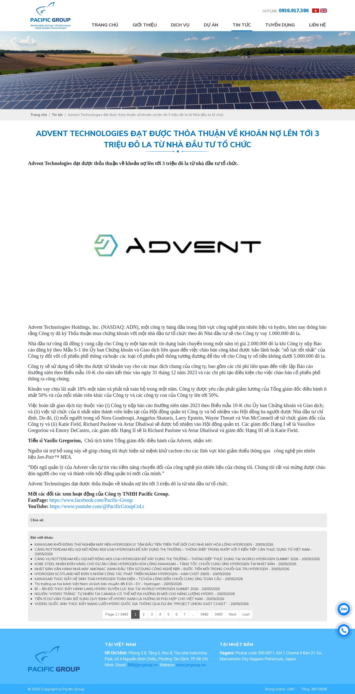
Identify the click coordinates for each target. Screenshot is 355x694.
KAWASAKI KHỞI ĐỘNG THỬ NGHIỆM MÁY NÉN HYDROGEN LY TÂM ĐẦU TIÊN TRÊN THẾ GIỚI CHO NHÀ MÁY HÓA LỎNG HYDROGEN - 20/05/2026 (154, 544)
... (193, 614)
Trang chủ (104, 25)
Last (246, 614)
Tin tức (242, 25)
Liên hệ (317, 25)
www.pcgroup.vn (191, 664)
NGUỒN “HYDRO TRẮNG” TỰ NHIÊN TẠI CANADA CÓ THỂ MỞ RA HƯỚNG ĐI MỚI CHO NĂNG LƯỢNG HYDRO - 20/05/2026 (135, 594)
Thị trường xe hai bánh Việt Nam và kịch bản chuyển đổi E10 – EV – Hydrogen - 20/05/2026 (108, 584)
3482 (204, 614)
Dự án (211, 25)
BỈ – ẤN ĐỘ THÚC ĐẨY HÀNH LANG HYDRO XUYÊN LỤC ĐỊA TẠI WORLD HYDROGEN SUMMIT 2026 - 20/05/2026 (127, 589)
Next (232, 614)
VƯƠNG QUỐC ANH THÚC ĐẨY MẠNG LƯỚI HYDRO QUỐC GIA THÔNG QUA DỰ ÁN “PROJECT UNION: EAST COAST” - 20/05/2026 (142, 604)
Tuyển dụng (280, 25)
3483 (219, 614)
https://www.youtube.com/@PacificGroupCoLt (97, 506)
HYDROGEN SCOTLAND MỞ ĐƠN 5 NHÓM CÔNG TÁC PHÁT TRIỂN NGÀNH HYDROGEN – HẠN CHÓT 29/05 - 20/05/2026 (133, 574)
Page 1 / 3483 (116, 614)
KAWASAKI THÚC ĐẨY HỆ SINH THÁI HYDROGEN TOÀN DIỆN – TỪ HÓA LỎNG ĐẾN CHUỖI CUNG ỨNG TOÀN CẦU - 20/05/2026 (139, 579)
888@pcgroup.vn (143, 664)
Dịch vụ (180, 25)
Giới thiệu (145, 25)
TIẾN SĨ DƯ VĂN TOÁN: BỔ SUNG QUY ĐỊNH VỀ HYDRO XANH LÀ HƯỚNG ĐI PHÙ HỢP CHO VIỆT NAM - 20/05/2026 (129, 599)
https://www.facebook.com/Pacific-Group (91, 500)
